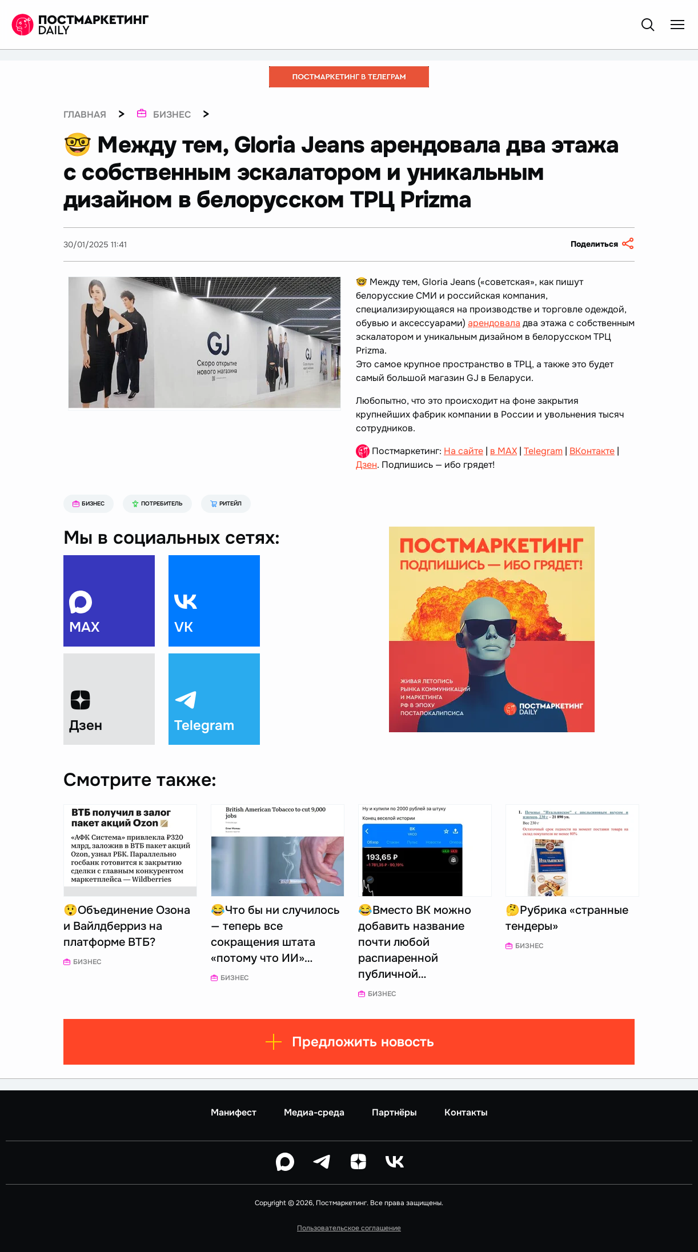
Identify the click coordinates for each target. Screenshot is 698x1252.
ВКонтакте (592, 451)
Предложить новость (349, 1042)
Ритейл (226, 503)
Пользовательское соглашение (349, 1228)
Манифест (233, 1112)
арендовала (494, 323)
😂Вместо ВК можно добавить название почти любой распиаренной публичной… (414, 942)
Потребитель (157, 503)
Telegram (543, 451)
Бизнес (89, 503)
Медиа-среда (314, 1112)
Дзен (366, 465)
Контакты (466, 1112)
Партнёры (394, 1112)
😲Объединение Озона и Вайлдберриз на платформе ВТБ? (126, 926)
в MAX (503, 451)
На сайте (463, 451)
